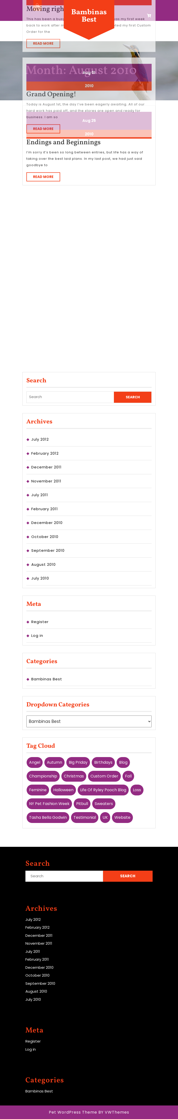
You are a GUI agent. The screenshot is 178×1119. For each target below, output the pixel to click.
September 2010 (48, 550)
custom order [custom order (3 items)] (104, 776)
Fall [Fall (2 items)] (128, 776)
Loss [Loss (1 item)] (137, 790)
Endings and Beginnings (63, 95)
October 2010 (44, 536)
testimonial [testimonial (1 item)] (84, 817)
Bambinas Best (89, 16)
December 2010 (47, 522)
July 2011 (39, 494)
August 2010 (43, 564)
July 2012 (40, 439)
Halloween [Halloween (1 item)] (63, 790)
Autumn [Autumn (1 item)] (54, 762)
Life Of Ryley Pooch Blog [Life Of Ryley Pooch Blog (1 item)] (103, 790)
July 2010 (40, 578)
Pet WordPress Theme (73, 1112)
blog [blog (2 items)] (123, 762)
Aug (86, 73)
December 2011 (46, 467)
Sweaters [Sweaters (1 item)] (104, 803)
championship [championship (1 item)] (43, 776)
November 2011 (46, 481)
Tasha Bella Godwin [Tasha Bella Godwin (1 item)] (48, 817)
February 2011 (44, 508)
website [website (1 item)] (122, 817)
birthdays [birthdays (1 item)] (103, 762)
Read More (46, 130)
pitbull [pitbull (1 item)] (82, 803)
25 (93, 73)
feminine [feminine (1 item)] (38, 790)
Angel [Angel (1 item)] (34, 762)
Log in (37, 635)
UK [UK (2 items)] (105, 817)
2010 (89, 87)
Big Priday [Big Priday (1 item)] (78, 762)
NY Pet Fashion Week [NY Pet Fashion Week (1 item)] (49, 803)
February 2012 (45, 453)
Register (40, 621)
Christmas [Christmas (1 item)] (74, 776)
